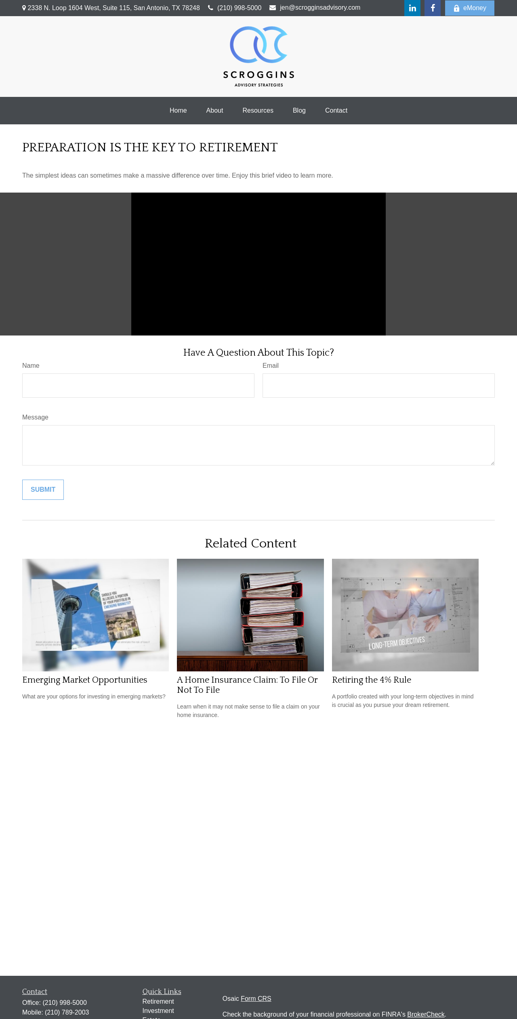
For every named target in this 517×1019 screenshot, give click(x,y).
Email (271, 365)
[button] (178, 110)
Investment (158, 1010)
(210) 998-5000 (234, 7)
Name (31, 365)
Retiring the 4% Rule (371, 680)
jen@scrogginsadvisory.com (314, 7)
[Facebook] (433, 8)
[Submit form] (43, 490)
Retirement (158, 1001)
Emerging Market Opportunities (84, 680)
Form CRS (256, 998)
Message (35, 417)
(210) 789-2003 (67, 1012)
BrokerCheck (425, 1014)
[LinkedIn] (412, 8)
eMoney (469, 8)
